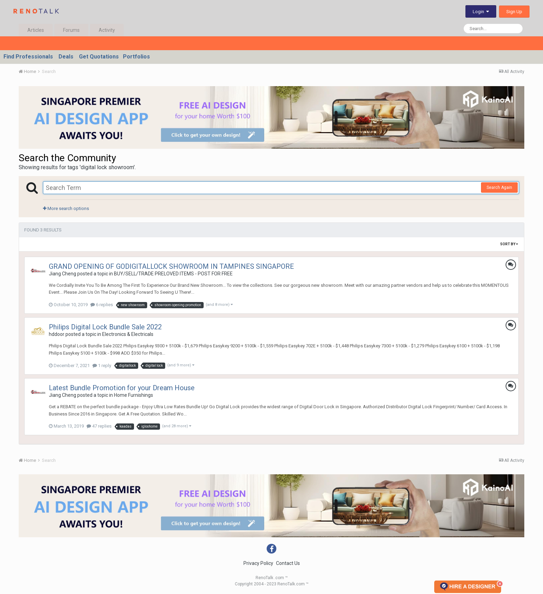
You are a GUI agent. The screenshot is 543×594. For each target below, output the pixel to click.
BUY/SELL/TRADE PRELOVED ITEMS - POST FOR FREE (173, 273)
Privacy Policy (258, 563)
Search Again (499, 187)
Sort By (509, 244)
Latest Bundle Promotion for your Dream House (122, 388)
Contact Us (288, 563)
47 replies (99, 426)
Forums (71, 30)
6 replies (101, 304)
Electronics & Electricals (127, 334)
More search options (66, 208)
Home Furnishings (133, 395)
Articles (35, 30)
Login (481, 11)
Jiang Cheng (62, 273)
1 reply (101, 365)
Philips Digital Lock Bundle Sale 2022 (105, 327)
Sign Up (514, 11)
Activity (107, 30)
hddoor (56, 334)
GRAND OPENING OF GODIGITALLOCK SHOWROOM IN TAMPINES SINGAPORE (171, 266)
